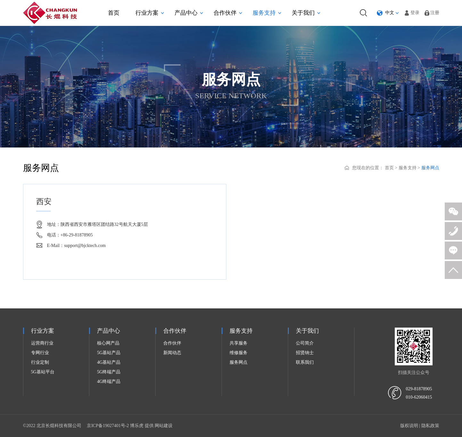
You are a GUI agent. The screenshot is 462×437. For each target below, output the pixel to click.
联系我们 (305, 362)
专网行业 (40, 352)
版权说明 (409, 425)
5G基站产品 (108, 352)
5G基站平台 (42, 371)
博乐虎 (136, 425)
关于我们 (306, 13)
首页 (113, 13)
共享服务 (238, 343)
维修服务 (238, 352)
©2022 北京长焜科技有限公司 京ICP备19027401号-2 (76, 425)
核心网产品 (108, 343)
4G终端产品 (108, 381)
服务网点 (430, 167)
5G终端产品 (108, 371)
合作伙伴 (228, 13)
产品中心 (188, 13)
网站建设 (164, 425)
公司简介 (305, 343)
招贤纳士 (305, 352)
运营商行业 (42, 343)
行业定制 (40, 362)
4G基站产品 (108, 362)
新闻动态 (172, 352)
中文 (389, 12)
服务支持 (267, 13)
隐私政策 (430, 425)
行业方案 (149, 13)
